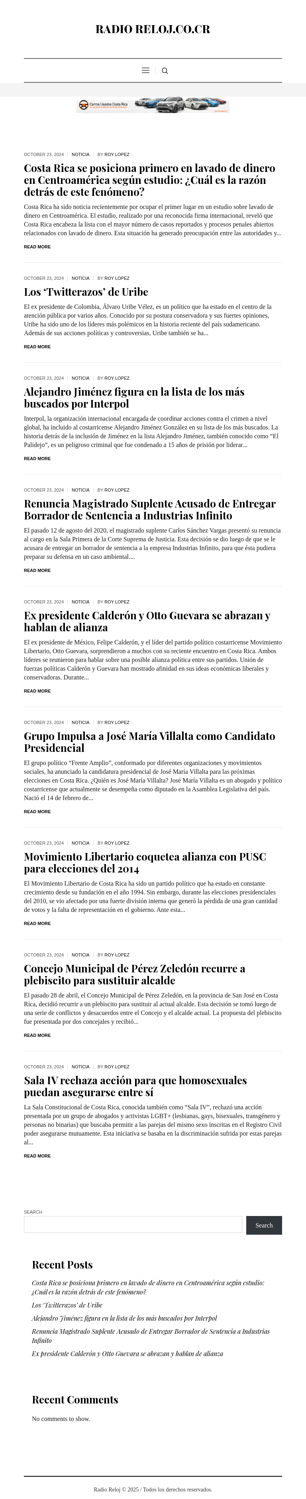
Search (33, 1212)
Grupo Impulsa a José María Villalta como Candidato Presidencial (149, 742)
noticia (81, 154)
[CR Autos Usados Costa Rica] (153, 104)
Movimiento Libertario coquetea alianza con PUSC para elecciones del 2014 (145, 862)
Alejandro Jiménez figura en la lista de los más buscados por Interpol (134, 397)
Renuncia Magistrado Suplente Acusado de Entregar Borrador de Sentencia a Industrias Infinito (150, 509)
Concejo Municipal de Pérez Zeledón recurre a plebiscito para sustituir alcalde (134, 974)
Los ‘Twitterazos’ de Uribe (86, 292)
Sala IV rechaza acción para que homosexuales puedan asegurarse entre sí (135, 1086)
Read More (37, 246)
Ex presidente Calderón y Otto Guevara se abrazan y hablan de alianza (147, 621)
